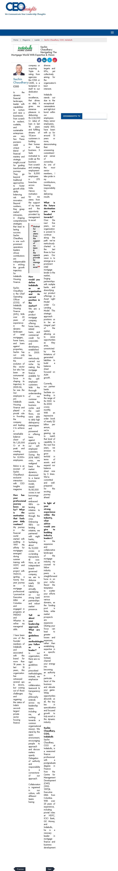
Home (15, 40)
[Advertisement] (53, 22)
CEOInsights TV (71, 116)
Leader (37, 40)
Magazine (26, 40)
